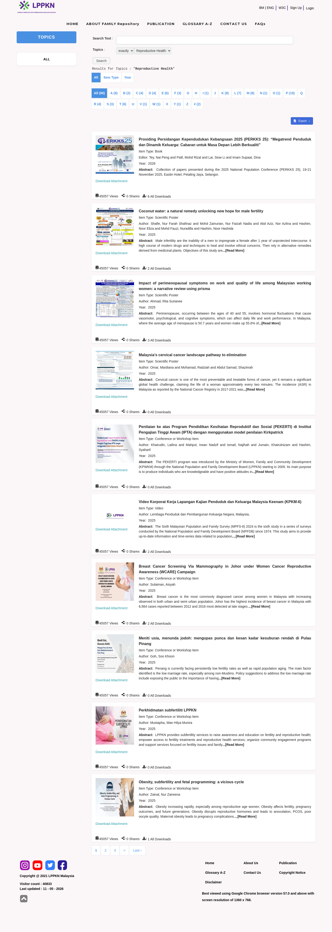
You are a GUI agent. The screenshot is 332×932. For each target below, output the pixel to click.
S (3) (110, 104)
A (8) (114, 93)
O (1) (276, 93)
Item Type (111, 77)
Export (300, 121)
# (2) (197, 104)
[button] (101, 60)
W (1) (156, 104)
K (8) (225, 93)
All (96, 77)
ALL (46, 59)
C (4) (139, 93)
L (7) (237, 93)
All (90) (99, 93)
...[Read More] (233, 250)
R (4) (97, 104)
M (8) (250, 93)
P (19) (290, 93)
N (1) (263, 93)
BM (261, 8)
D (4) (152, 93)
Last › (137, 850)
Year (127, 77)
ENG (270, 8)
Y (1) (177, 104)
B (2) (126, 93)
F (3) (177, 93)
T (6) (122, 104)
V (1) (143, 104)
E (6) (165, 93)
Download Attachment (111, 181)
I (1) (206, 93)
